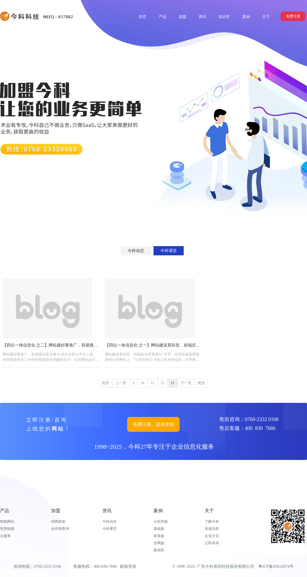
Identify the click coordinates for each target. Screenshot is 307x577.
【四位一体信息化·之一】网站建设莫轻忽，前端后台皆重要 (158, 345)
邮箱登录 (128, 566)
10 (142, 383)
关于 (209, 510)
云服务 (5, 536)
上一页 (120, 383)
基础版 (159, 529)
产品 (4, 510)
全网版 (159, 543)
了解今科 (212, 521)
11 (152, 383)
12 (162, 383)
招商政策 (58, 521)
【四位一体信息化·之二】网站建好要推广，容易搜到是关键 (56, 345)
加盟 (55, 510)
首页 (105, 383)
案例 (158, 510)
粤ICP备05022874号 (275, 566)
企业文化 (212, 536)
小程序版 (161, 521)
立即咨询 (212, 543)
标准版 (159, 536)
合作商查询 (60, 529)
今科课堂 (109, 529)
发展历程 (212, 529)
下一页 (186, 383)
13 (172, 383)
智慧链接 (7, 529)
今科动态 (109, 521)
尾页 (201, 383)
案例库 (159, 550)
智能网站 (7, 521)
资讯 (107, 510)
